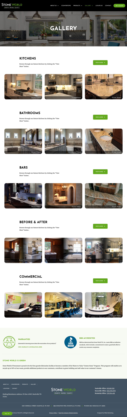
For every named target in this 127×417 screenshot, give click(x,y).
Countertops (66, 5)
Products (77, 5)
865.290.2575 (111, 391)
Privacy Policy (53, 413)
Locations (6, 388)
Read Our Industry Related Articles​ (68, 413)
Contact (108, 5)
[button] (3, 87)
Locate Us (99, 5)
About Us (54, 5)
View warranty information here (30, 347)
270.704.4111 (111, 393)
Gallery (89, 5)
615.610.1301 (110, 388)
